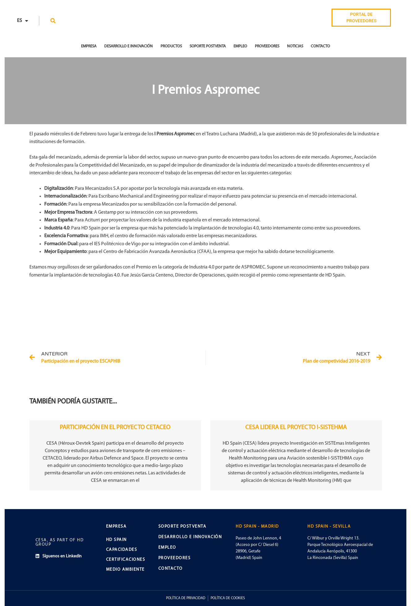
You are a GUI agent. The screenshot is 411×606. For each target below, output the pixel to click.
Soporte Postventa (208, 46)
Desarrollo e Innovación (128, 46)
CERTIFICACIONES (125, 559)
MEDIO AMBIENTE (125, 569)
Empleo (240, 46)
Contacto (320, 46)
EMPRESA (88, 46)
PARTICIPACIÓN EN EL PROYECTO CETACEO (115, 428)
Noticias (295, 46)
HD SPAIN (116, 540)
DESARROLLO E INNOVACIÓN (190, 537)
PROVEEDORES (174, 558)
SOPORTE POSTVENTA (182, 526)
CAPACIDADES (121, 549)
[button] (53, 20)
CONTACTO (170, 568)
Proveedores (267, 46)
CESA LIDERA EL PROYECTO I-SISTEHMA (296, 428)
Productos (171, 46)
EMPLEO (167, 547)
